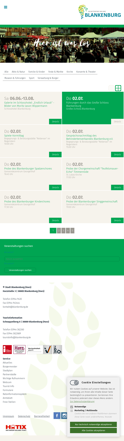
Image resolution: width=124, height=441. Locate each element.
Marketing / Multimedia (83, 410)
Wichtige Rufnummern (14, 378)
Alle (6, 71)
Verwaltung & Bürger (48, 78)
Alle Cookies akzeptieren (93, 430)
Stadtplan (8, 370)
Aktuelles (7, 362)
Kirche (70, 71)
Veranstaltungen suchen (20, 270)
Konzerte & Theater (86, 71)
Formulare (8, 390)
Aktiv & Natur (18, 71)
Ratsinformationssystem (15, 394)
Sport (31, 78)
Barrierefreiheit (42, 416)
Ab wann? (9, 252)
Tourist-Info (8, 386)
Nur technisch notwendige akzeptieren (93, 424)
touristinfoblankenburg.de (17, 337)
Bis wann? (9, 263)
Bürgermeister (10, 366)
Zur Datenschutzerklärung (82, 401)
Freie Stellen (9, 402)
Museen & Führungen (15, 78)
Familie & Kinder (36, 71)
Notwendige (78, 406)
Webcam (7, 382)
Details (55, 121)
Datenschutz (24, 416)
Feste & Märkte (55, 71)
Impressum (8, 416)
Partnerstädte (9, 374)
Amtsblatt (7, 398)
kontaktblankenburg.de (15, 307)
